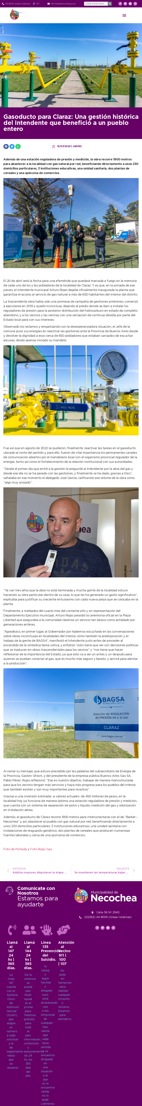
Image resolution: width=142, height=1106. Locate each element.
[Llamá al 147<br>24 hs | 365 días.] (12, 1084)
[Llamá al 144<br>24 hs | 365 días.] (29, 1084)
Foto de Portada (15, 849)
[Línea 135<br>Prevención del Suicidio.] (46, 1084)
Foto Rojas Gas (41, 849)
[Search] (110, 4)
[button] (124, 15)
